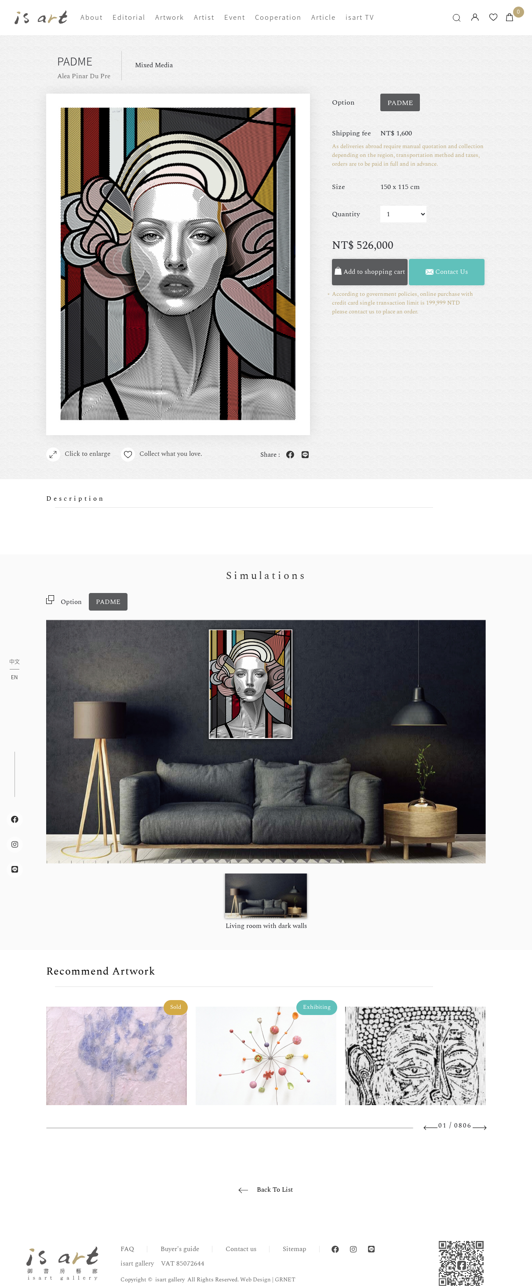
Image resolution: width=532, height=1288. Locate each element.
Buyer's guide (179, 1249)
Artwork (169, 17)
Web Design (255, 1279)
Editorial (129, 17)
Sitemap (294, 1249)
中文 (14, 662)
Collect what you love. (161, 455)
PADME (108, 602)
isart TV (360, 17)
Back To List (275, 1189)
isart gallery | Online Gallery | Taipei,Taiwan (41, 17)
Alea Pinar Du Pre (83, 76)
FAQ (127, 1249)
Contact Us (447, 272)
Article (323, 17)
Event (234, 17)
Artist (204, 17)
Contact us (241, 1249)
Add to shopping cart (370, 272)
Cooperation (278, 17)
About (91, 17)
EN (14, 677)
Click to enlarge (78, 455)
